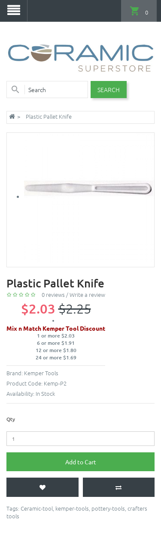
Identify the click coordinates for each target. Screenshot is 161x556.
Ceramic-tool (37, 508)
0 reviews (53, 294)
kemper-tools (72, 508)
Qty (10, 419)
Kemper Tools (41, 373)
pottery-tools (108, 508)
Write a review (87, 294)
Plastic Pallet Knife (49, 116)
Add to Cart (80, 462)
